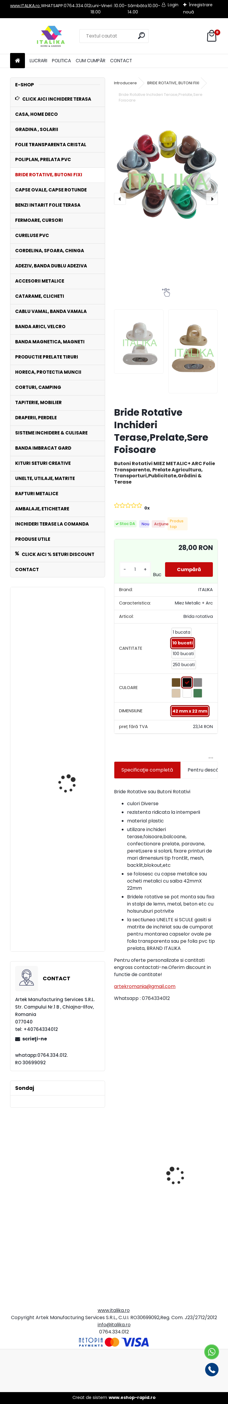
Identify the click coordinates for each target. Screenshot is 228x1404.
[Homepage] (17, 61)
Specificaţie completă (147, 769)
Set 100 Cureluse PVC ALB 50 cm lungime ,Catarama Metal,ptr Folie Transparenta (75, 682)
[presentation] (120, 199)
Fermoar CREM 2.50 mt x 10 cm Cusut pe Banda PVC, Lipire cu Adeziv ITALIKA (191, 1225)
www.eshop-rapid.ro (132, 1397)
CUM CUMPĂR (90, 60)
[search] (141, 35)
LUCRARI (38, 60)
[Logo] (51, 36)
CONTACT (121, 60)
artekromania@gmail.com (144, 986)
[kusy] (135, 569)
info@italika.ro (114, 1324)
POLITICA (61, 60)
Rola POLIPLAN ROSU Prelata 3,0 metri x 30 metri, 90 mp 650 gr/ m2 (74, 919)
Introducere (125, 83)
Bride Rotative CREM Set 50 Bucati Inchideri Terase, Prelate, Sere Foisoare (136, 1192)
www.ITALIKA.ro (25, 6)
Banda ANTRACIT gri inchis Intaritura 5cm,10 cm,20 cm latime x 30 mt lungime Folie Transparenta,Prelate (75, 788)
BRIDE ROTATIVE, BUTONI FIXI (173, 83)
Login (173, 5)
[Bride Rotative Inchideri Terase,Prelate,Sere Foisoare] (166, 179)
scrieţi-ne (34, 1038)
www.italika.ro (114, 1310)
